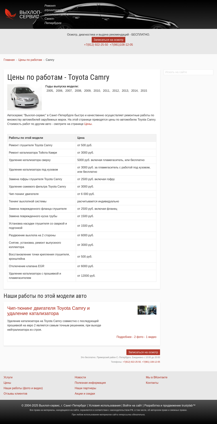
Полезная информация (90, 382)
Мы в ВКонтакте (156, 377)
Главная (116, 14)
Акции (161, 14)
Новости (80, 377)
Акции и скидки (85, 393)
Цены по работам (30, 59)
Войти (127, 405)
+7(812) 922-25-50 (96, 44)
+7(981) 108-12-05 (151, 362)
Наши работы (181, 14)
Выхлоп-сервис (31, 14)
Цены (147, 14)
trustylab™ (188, 405)
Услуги (132, 14)
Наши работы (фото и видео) (23, 388)
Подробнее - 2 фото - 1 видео (136, 336)
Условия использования (105, 405)
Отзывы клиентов (15, 393)
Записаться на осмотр (108, 39)
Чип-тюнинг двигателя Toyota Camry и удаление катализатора (48, 310)
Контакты (203, 14)
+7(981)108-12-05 (121, 44)
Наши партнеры (85, 388)
